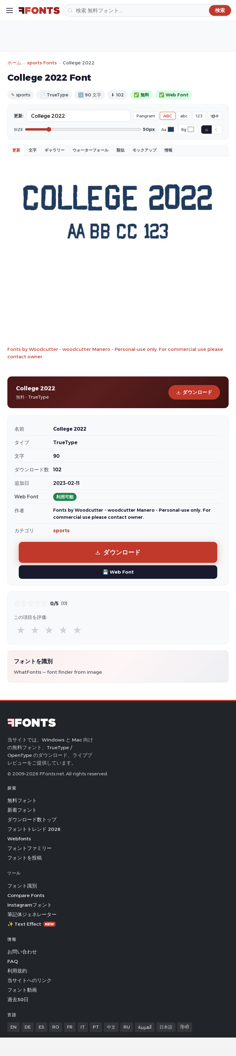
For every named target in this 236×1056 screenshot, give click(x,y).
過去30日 (18, 999)
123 (199, 115)
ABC (167, 115)
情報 (168, 150)
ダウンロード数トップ (32, 819)
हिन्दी (184, 1027)
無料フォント (22, 800)
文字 (33, 150)
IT (83, 1027)
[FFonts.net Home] (39, 10)
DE (28, 1027)
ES (41, 1027)
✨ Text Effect (31, 924)
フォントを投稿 (24, 858)
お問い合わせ (22, 952)
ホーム (14, 63)
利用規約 (17, 971)
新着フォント (22, 810)
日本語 (165, 1027)
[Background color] (191, 129)
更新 (16, 150)
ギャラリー (55, 150)
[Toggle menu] (9, 10)
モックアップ (144, 150)
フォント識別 (22, 886)
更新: (19, 116)
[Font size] (83, 129)
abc (184, 115)
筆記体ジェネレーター (32, 914)
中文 (111, 1027)
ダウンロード (194, 392)
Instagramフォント (29, 905)
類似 (120, 150)
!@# (214, 115)
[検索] (147, 10)
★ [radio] (20, 629)
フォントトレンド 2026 (34, 829)
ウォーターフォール (90, 150)
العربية (144, 1027)
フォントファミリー (29, 848)
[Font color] (171, 129)
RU (127, 1027)
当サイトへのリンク (29, 980)
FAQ (12, 961)
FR (70, 1027)
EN (13, 1027)
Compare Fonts (26, 895)
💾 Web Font (118, 572)
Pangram (145, 115)
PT (96, 1027)
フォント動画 (22, 990)
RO (55, 1027)
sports (61, 531)
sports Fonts (42, 63)
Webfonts (19, 839)
